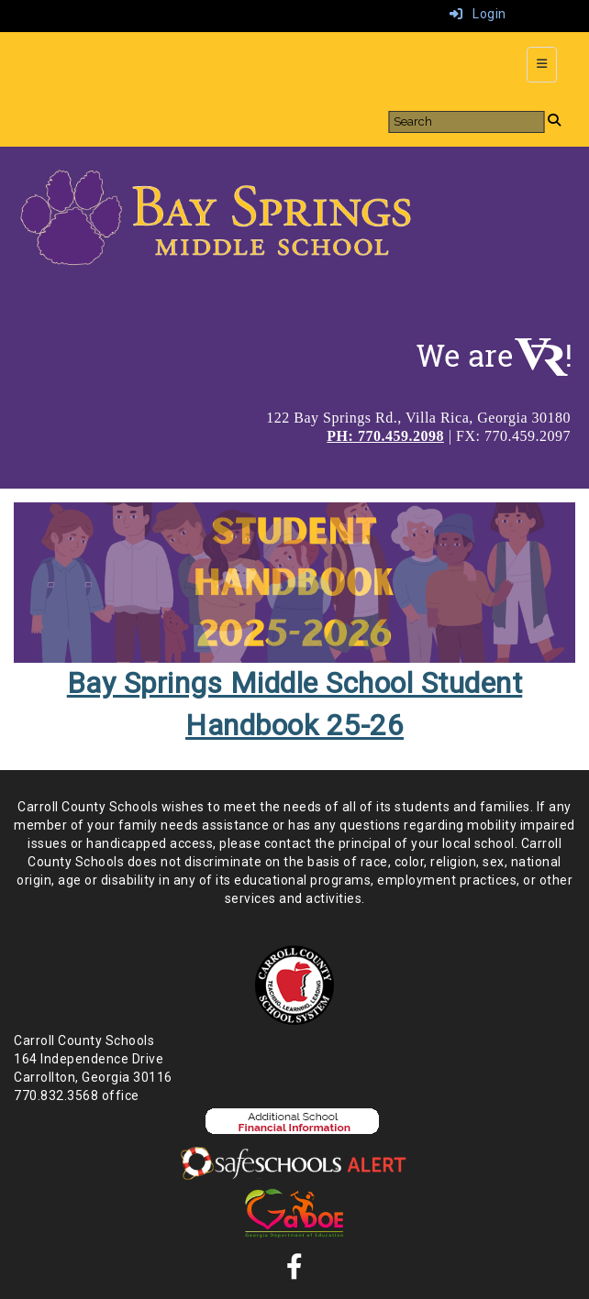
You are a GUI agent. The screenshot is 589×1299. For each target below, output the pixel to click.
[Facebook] (295, 1271)
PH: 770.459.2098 (385, 436)
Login (478, 13)
